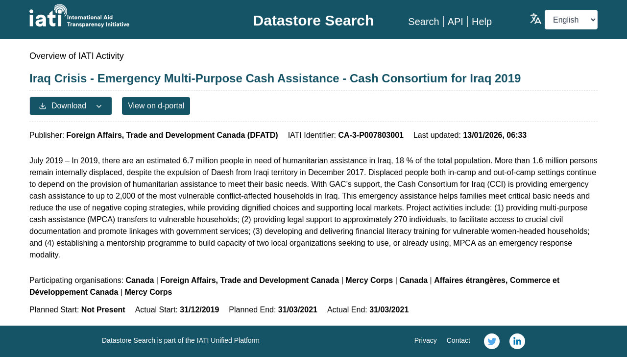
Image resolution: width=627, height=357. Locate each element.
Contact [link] (458, 340)
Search (423, 21)
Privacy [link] (425, 340)
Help (482, 21)
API (455, 21)
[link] (492, 341)
